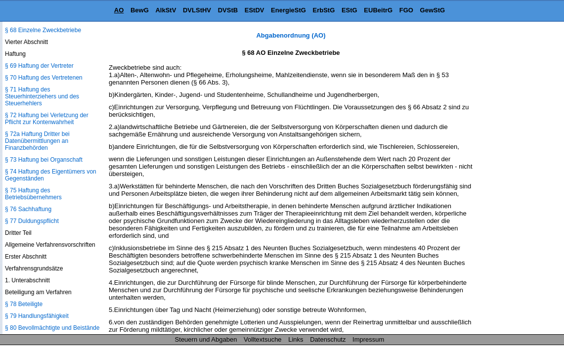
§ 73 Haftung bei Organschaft (44, 159)
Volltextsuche (263, 339)
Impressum (368, 339)
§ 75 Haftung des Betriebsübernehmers (33, 194)
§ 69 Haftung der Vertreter (39, 65)
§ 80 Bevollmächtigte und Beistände (52, 327)
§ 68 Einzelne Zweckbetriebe (43, 30)
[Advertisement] (514, 180)
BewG (139, 10)
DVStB (228, 10)
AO (119, 10)
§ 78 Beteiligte (24, 304)
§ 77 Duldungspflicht (32, 221)
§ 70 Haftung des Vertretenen (44, 77)
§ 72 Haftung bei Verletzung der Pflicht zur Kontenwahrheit (46, 119)
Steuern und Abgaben (206, 339)
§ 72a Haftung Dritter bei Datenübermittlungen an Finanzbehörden (37, 141)
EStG (349, 10)
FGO (406, 10)
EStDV (254, 10)
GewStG (432, 10)
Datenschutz (328, 339)
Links (295, 339)
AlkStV (165, 10)
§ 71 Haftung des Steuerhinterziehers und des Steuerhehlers (42, 96)
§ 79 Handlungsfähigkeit (37, 315)
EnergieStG (288, 10)
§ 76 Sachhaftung (28, 209)
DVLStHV (197, 10)
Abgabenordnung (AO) (290, 35)
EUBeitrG (378, 10)
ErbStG (324, 10)
